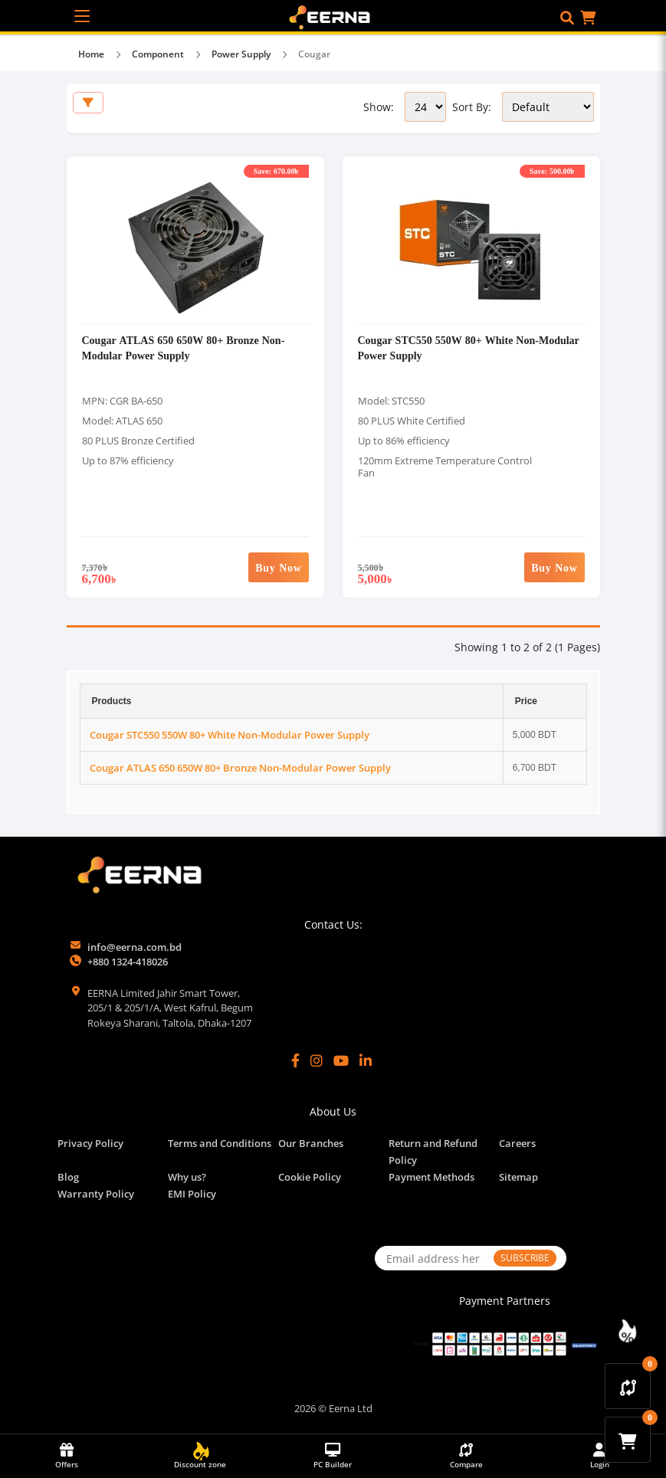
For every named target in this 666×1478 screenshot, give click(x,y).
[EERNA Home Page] (333, 16)
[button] (567, 18)
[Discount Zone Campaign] (628, 1331)
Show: (378, 107)
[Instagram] (316, 1060)
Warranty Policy (95, 1194)
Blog (68, 1177)
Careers (517, 1143)
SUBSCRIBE (525, 1257)
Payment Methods (431, 1177)
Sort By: (471, 107)
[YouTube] (341, 1060)
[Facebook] (295, 1060)
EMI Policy (192, 1194)
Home (91, 54)
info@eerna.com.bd (134, 947)
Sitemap (518, 1177)
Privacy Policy (90, 1143)
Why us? (187, 1177)
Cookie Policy (309, 1177)
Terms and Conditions (219, 1143)
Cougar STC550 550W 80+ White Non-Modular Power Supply (229, 735)
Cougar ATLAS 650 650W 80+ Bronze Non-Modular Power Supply (183, 347)
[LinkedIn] (365, 1060)
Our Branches (310, 1143)
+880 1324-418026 (127, 961)
